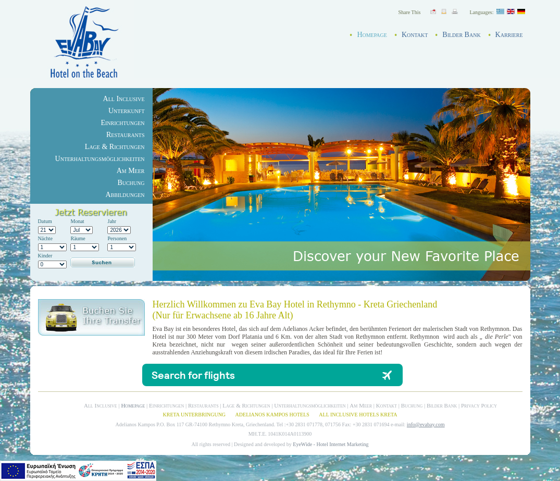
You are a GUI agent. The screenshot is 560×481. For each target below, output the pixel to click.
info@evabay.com (426, 424)
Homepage (372, 35)
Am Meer (131, 171)
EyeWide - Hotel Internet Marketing (330, 444)
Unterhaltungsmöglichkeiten (100, 159)
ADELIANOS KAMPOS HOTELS (272, 414)
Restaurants (125, 135)
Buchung (130, 183)
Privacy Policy (479, 405)
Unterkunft (126, 111)
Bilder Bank (461, 35)
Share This (410, 12)
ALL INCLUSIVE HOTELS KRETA (358, 414)
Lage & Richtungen (115, 147)
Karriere (509, 35)
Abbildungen (124, 195)
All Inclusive (124, 99)
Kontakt (415, 35)
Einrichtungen (122, 123)
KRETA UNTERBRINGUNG (194, 414)
